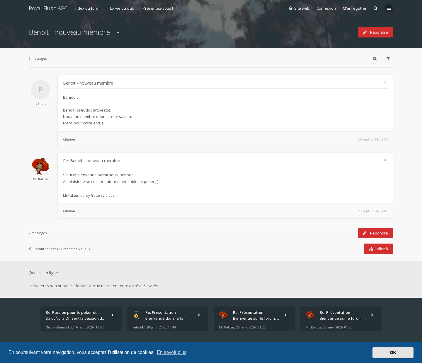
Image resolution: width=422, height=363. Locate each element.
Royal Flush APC (48, 8)
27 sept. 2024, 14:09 (373, 211)
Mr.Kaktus (40, 179)
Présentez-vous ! (158, 8)
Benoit (40, 103)
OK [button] (393, 352)
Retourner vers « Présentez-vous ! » (59, 248)
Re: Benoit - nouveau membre (91, 160)
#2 (386, 160)
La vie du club (122, 8)
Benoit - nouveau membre (69, 32)
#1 (386, 82)
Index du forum (88, 8)
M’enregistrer (355, 8)
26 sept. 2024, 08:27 (373, 139)
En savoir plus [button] (171, 352)
